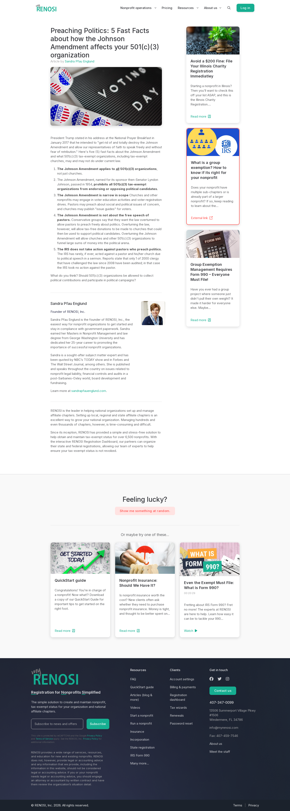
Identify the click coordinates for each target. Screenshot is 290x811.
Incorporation (139, 739)
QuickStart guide (142, 687)
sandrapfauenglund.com (88, 391)
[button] (226, 8)
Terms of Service (44, 739)
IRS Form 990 (140, 755)
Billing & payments (183, 687)
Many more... (139, 763)
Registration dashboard (178, 697)
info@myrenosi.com (223, 728)
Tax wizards (178, 708)
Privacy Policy (94, 735)
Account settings (182, 679)
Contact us (222, 691)
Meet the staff (219, 752)
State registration (142, 747)
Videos (135, 708)
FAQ (133, 679)
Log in (243, 8)
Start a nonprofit (141, 715)
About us (207, 8)
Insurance (137, 732)
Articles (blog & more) (141, 697)
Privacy (253, 805)
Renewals (177, 715)
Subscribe (98, 724)
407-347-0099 (221, 702)
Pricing (164, 8)
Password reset (181, 723)
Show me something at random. (145, 511)
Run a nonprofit (141, 723)
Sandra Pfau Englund (79, 61)
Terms (237, 805)
